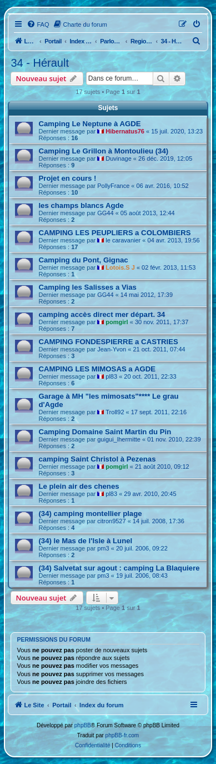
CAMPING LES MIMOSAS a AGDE (96, 369)
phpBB (82, 725)
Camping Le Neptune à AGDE (89, 124)
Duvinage (118, 158)
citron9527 (111, 521)
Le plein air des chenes (78, 486)
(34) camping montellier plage (90, 513)
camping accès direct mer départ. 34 (101, 314)
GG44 (105, 213)
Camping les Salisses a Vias (87, 287)
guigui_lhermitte (118, 439)
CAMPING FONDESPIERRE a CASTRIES (108, 342)
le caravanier (123, 240)
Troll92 (115, 412)
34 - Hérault (40, 63)
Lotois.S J (120, 267)
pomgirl (117, 322)
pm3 (103, 548)
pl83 (111, 376)
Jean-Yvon (111, 349)
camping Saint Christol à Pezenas (96, 459)
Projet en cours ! (67, 178)
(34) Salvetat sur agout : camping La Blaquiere (118, 568)
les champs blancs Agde (80, 205)
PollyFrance (113, 185)
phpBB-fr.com (122, 735)
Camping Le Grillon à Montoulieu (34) (103, 151)
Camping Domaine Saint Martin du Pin (104, 432)
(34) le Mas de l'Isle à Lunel (85, 541)
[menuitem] (38, 24)
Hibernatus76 (125, 131)
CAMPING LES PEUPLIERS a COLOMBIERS (114, 233)
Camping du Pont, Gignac (83, 260)
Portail (53, 41)
